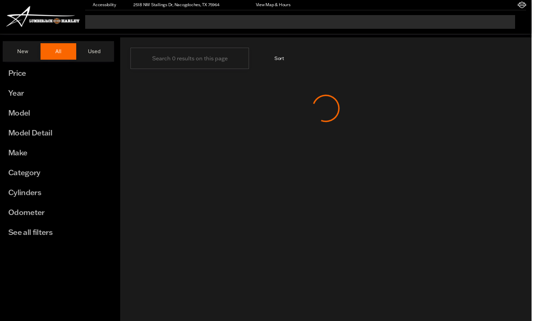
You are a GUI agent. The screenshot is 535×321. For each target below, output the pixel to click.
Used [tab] (94, 51)
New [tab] (22, 51)
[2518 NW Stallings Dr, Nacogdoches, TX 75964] (173, 5)
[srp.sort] (275, 58)
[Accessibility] (101, 5)
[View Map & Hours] (270, 5)
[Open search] (520, 21)
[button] (234, 5)
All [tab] (58, 51)
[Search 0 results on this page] (189, 58)
